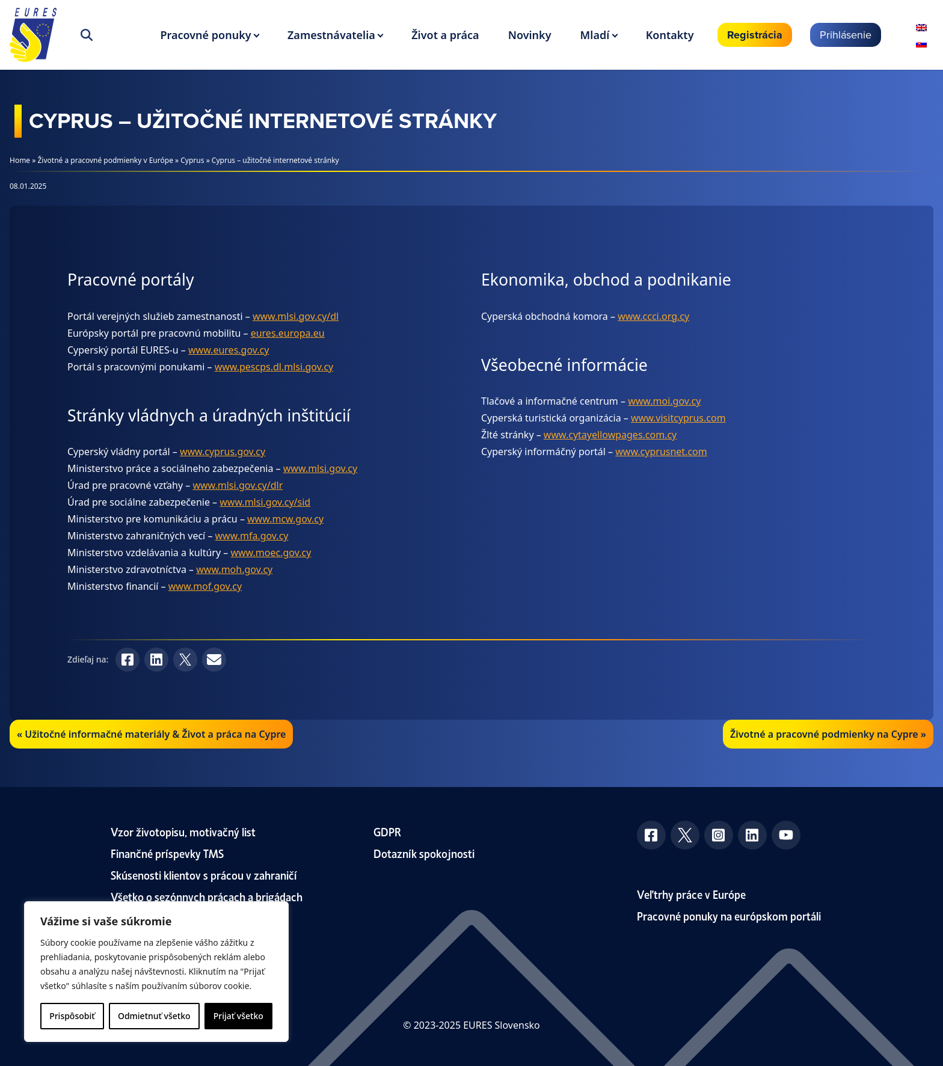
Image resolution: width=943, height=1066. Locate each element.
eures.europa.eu (288, 333)
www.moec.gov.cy (270, 552)
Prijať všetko (238, 1016)
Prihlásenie (845, 34)
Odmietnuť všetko (154, 1016)
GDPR (387, 831)
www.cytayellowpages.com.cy (610, 434)
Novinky (529, 35)
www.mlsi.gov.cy (320, 468)
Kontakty (670, 35)
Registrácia (754, 35)
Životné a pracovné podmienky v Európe (105, 160)
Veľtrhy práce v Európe (691, 893)
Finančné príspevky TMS (167, 852)
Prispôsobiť (71, 1016)
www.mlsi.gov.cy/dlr (237, 485)
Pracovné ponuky (205, 35)
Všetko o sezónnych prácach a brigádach (207, 896)
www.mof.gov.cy (205, 586)
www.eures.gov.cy (228, 350)
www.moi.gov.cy (664, 401)
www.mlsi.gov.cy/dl (296, 316)
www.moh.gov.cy (234, 569)
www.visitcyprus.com (678, 417)
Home (20, 160)
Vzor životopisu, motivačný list (183, 831)
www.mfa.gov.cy (252, 535)
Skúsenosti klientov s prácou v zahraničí (204, 874)
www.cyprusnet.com (661, 451)
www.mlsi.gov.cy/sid (265, 502)
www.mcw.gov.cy (285, 518)
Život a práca (445, 35)
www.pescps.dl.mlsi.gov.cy (274, 366)
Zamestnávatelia (331, 35)
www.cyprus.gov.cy (222, 451)
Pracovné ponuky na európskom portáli (729, 915)
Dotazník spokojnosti (424, 852)
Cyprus (192, 160)
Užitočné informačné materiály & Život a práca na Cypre (155, 734)
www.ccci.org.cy (653, 316)
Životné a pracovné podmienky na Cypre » (828, 734)
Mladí (595, 35)
